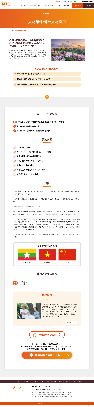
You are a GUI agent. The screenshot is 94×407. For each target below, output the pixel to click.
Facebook (68, 1)
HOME (7, 30)
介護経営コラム (70, 381)
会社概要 (67, 5)
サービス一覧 (21, 5)
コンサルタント (49, 5)
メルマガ (59, 1)
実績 (59, 5)
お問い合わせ (77, 5)
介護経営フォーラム (35, 5)
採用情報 (88, 5)
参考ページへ (71, 322)
